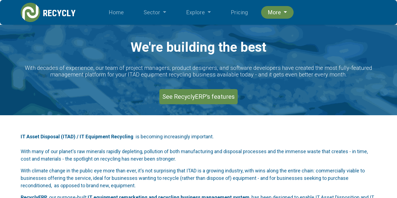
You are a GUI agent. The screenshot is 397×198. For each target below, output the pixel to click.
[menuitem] (116, 12)
